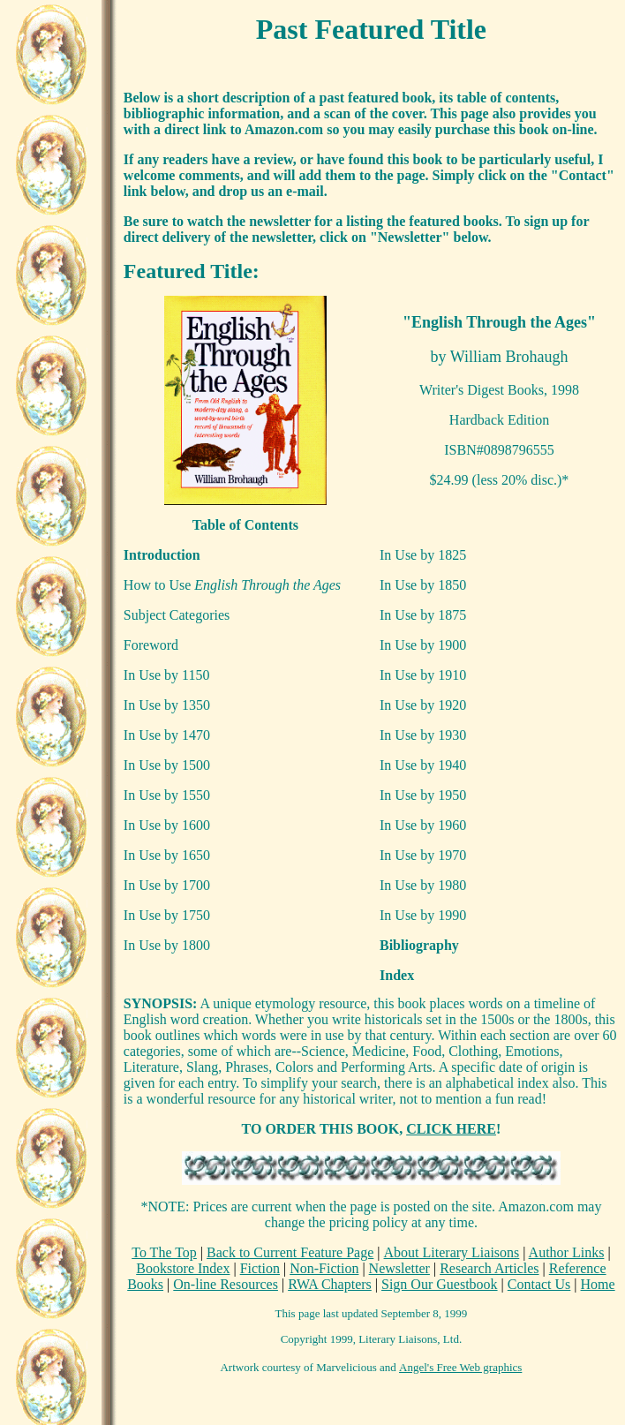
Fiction (260, 1268)
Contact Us (539, 1284)
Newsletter (399, 1268)
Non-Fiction (324, 1268)
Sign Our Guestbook (439, 1284)
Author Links (567, 1252)
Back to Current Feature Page (290, 1252)
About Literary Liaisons (452, 1252)
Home (598, 1284)
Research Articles (489, 1268)
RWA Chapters (330, 1284)
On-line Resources (225, 1284)
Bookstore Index (183, 1268)
